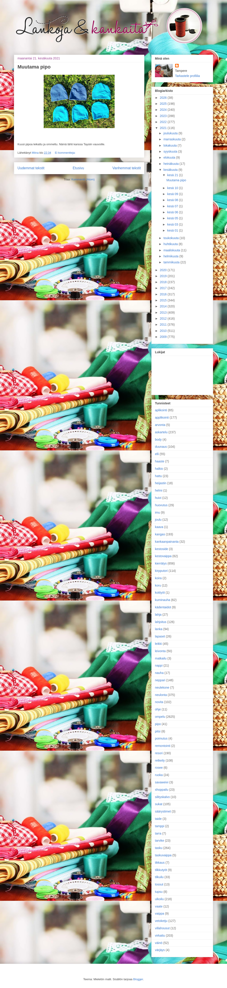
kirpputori (161, 571)
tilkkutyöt (161, 870)
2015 (164, 300)
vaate (158, 906)
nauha (159, 673)
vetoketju (161, 921)
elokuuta (169, 157)
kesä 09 (173, 194)
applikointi (162, 417)
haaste (159, 461)
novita (159, 702)
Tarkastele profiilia (187, 76)
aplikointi (161, 410)
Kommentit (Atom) (83, 179)
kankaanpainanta (167, 541)
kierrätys (161, 563)
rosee (159, 767)
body (158, 439)
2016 (164, 294)
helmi (158, 490)
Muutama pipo (34, 67)
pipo (158, 724)
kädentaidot (163, 607)
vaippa (159, 913)
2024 (164, 109)
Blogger (138, 979)
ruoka (159, 775)
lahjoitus (160, 622)
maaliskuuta (172, 250)
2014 (164, 306)
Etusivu (78, 168)
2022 (164, 122)
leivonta (160, 651)
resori (159, 753)
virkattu (160, 935)
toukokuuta (171, 238)
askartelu (161, 432)
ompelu (160, 716)
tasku (158, 848)
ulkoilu (159, 899)
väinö (158, 943)
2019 (164, 276)
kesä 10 (173, 188)
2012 (164, 318)
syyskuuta (170, 151)
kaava (159, 527)
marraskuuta (172, 139)
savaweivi (161, 782)
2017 (164, 288)
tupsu (158, 891)
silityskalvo (162, 797)
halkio (159, 468)
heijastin (160, 483)
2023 (164, 116)
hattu (158, 476)
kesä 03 (173, 224)
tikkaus (160, 862)
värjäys (160, 950)
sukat (158, 804)
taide (158, 819)
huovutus (161, 505)
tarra (158, 833)
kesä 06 (173, 212)
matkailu (160, 658)
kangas (160, 534)
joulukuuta (170, 133)
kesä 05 (173, 218)
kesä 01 (173, 230)
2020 (164, 270)
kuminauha (162, 600)
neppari (160, 680)
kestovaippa (163, 556)
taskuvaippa (163, 855)
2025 (164, 103)
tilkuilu (159, 877)
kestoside (161, 549)
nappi (158, 665)
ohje (158, 709)
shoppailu (161, 789)
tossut (159, 884)
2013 (164, 312)
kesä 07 (173, 206)
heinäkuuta (171, 163)
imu (157, 512)
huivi (158, 498)
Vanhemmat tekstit (126, 168)
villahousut (162, 928)
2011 (164, 324)
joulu (158, 519)
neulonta (161, 695)
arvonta (160, 425)
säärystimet (163, 811)
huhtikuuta (171, 244)
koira (158, 578)
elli (157, 454)
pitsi (157, 731)
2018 (164, 282)
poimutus (161, 738)
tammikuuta (171, 262)
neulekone (162, 687)
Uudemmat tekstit (31, 168)
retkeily (160, 760)
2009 (164, 337)
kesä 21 (173, 175)
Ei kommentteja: (65, 152)
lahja (158, 614)
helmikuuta (171, 256)
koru (158, 585)
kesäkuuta (170, 169)
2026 (164, 97)
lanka (158, 629)
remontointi (162, 746)
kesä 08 (173, 200)
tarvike (159, 840)
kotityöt (160, 592)
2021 (164, 128)
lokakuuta (170, 145)
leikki (158, 643)
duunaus (161, 446)
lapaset (160, 636)
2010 (164, 331)
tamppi (159, 826)
